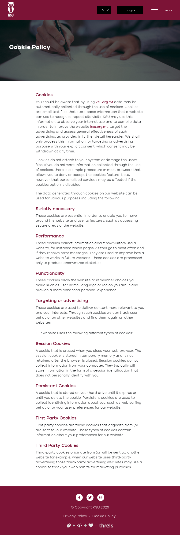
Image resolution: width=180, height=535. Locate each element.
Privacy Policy (75, 516)
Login (130, 10)
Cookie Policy (104, 516)
